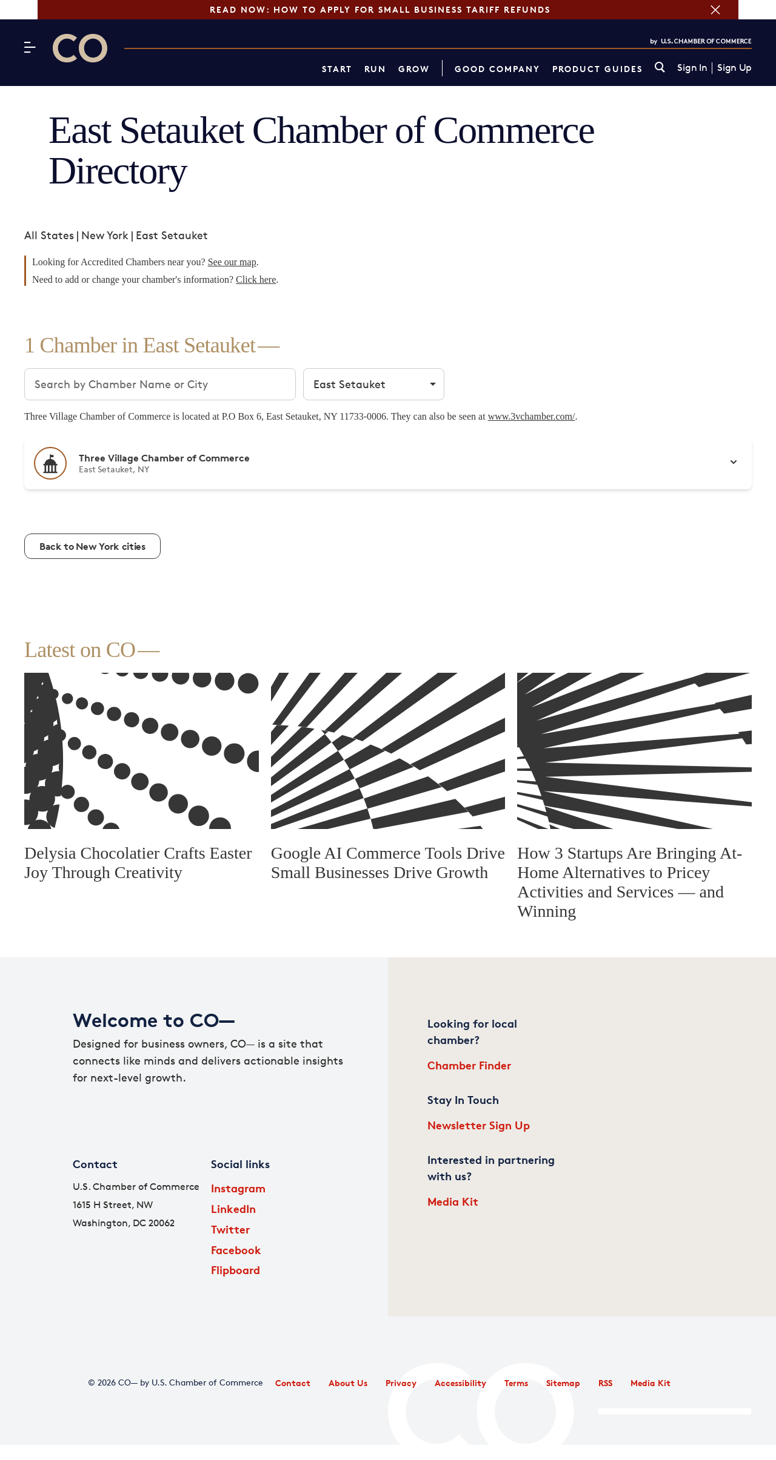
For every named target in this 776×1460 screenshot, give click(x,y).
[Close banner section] (753, 9)
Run (375, 69)
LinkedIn (233, 1208)
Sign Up (734, 67)
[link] (660, 68)
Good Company (497, 69)
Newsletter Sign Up (478, 1125)
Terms (516, 1383)
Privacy (401, 1383)
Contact (292, 1383)
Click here (256, 279)
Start (337, 69)
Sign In (692, 67)
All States (49, 235)
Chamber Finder (469, 1065)
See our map (232, 262)
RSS (605, 1383)
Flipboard (235, 1270)
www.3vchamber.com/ (531, 416)
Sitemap (563, 1383)
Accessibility (460, 1383)
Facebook (236, 1250)
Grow (414, 69)
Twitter (230, 1229)
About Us (348, 1383)
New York (105, 235)
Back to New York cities (92, 546)
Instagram (238, 1188)
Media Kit (452, 1201)
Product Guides (597, 69)
